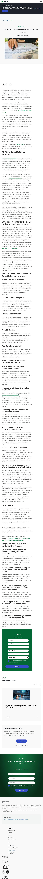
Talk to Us (17, 666)
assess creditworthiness (15, 178)
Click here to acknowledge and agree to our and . (18, 661)
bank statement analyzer (9, 158)
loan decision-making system (10, 248)
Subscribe (21, 790)
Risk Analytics (21, 27)
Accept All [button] (5, 11)
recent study (19, 144)
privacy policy (37, 8)
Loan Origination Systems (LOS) (10, 395)
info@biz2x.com (11, 850)
